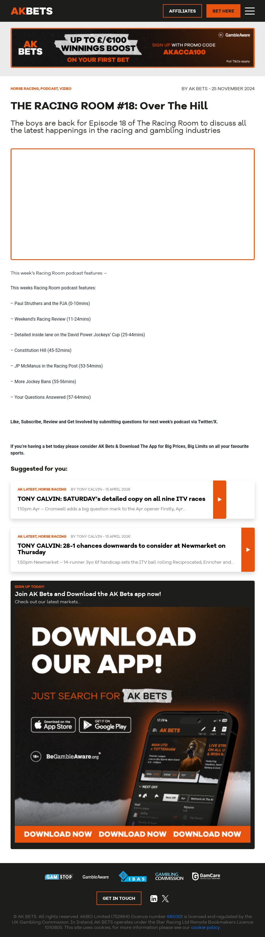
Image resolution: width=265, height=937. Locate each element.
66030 (174, 916)
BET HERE (223, 11)
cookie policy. (206, 927)
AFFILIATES (182, 11)
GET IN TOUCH (119, 898)
